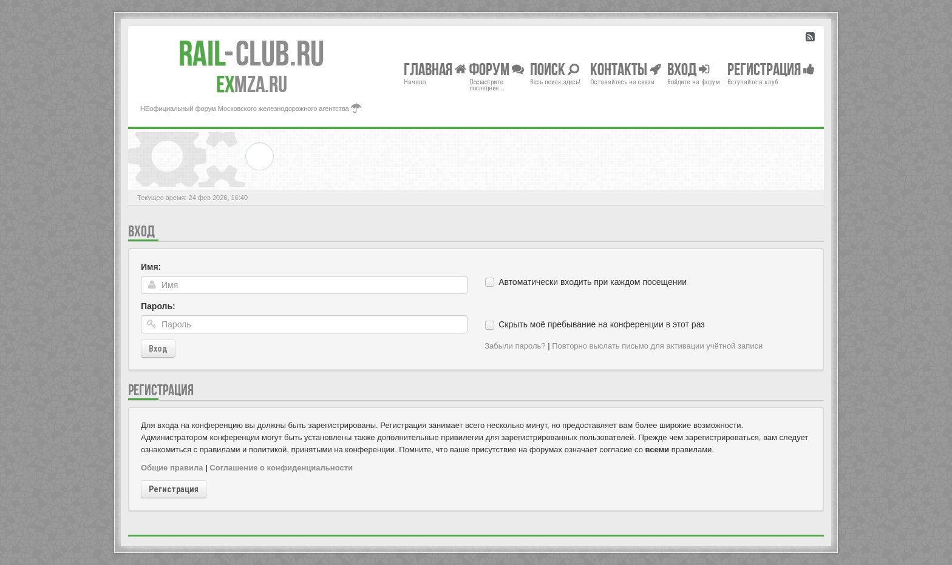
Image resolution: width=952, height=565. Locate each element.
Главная (435, 68)
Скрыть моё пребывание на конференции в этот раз (601, 324)
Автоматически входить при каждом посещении (592, 282)
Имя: (151, 267)
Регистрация (174, 489)
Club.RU (251, 53)
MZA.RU (251, 84)
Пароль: (158, 306)
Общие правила (172, 467)
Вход (158, 348)
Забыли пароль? (514, 345)
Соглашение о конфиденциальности (281, 467)
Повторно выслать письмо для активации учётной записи (657, 345)
